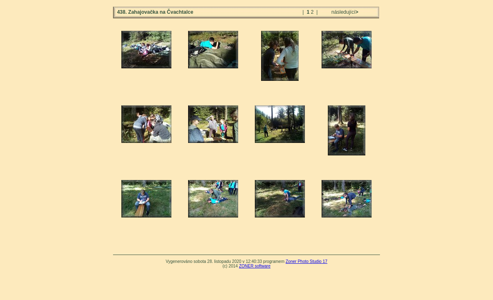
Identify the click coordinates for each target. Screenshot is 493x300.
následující (344, 12)
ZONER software (255, 266)
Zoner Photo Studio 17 (306, 261)
